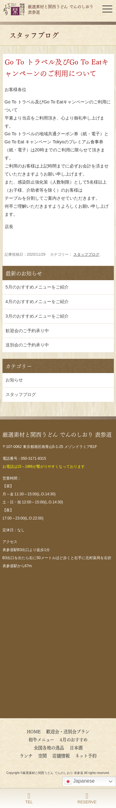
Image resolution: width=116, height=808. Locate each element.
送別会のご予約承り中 (27, 344)
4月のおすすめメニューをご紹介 (37, 301)
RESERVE (87, 798)
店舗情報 (61, 755)
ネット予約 (86, 755)
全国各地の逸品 (49, 747)
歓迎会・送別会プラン (67, 731)
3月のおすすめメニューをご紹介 (37, 316)
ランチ (25, 755)
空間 (42, 755)
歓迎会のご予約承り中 (27, 330)
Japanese (79, 781)
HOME (34, 731)
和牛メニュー (41, 739)
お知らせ (14, 379)
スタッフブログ (86, 254)
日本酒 (76, 747)
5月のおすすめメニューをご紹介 (37, 287)
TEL (29, 798)
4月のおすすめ (76, 739)
